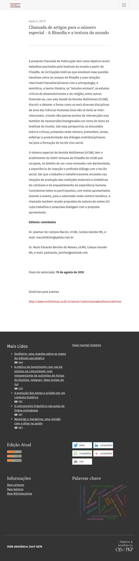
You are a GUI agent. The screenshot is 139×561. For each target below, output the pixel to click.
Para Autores (15, 489)
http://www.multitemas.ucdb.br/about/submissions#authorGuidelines (75, 301)
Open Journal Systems (86, 345)
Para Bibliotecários (19, 493)
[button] (82, 445)
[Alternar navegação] (124, 5)
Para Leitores (15, 485)
